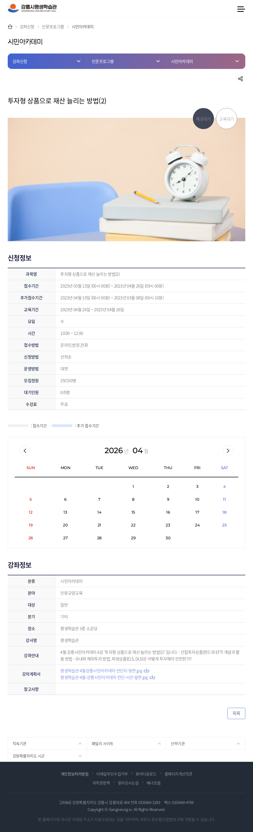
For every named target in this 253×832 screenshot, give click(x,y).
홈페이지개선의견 (178, 773)
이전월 (25, 450)
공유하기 (240, 78)
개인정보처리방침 (74, 773)
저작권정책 (101, 782)
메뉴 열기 (241, 9)
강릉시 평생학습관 (32, 8)
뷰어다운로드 (146, 773)
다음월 (228, 450)
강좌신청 (27, 26)
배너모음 (154, 782)
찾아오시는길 (128, 782)
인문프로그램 (53, 26)
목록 (236, 713)
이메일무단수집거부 (112, 773)
